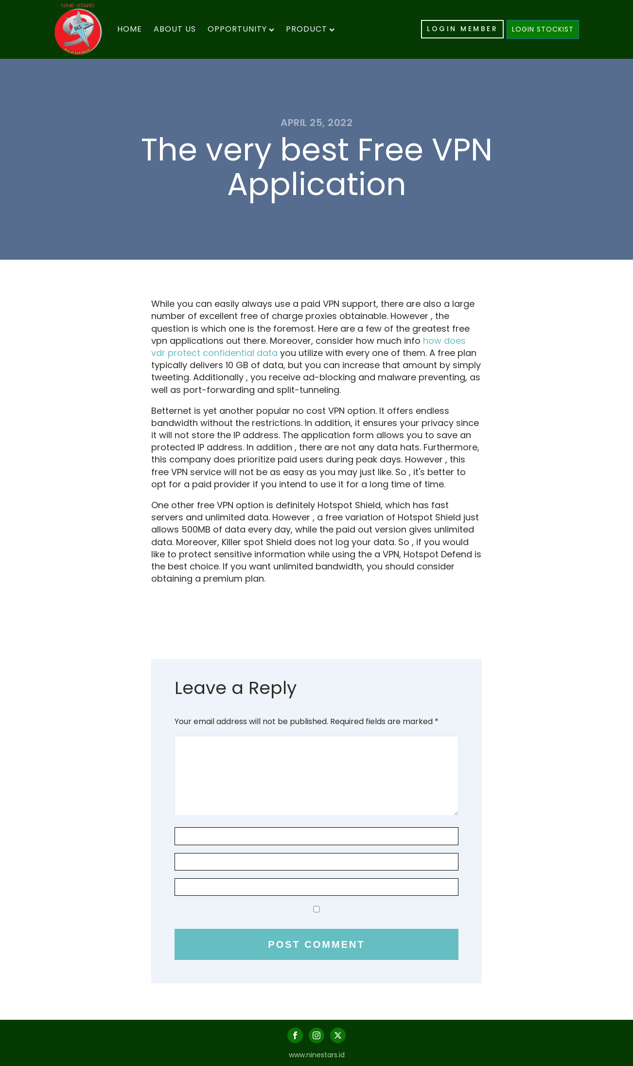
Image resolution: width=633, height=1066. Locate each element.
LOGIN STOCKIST (543, 29)
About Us (175, 29)
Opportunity (241, 29)
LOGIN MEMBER (462, 29)
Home (129, 29)
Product (310, 29)
